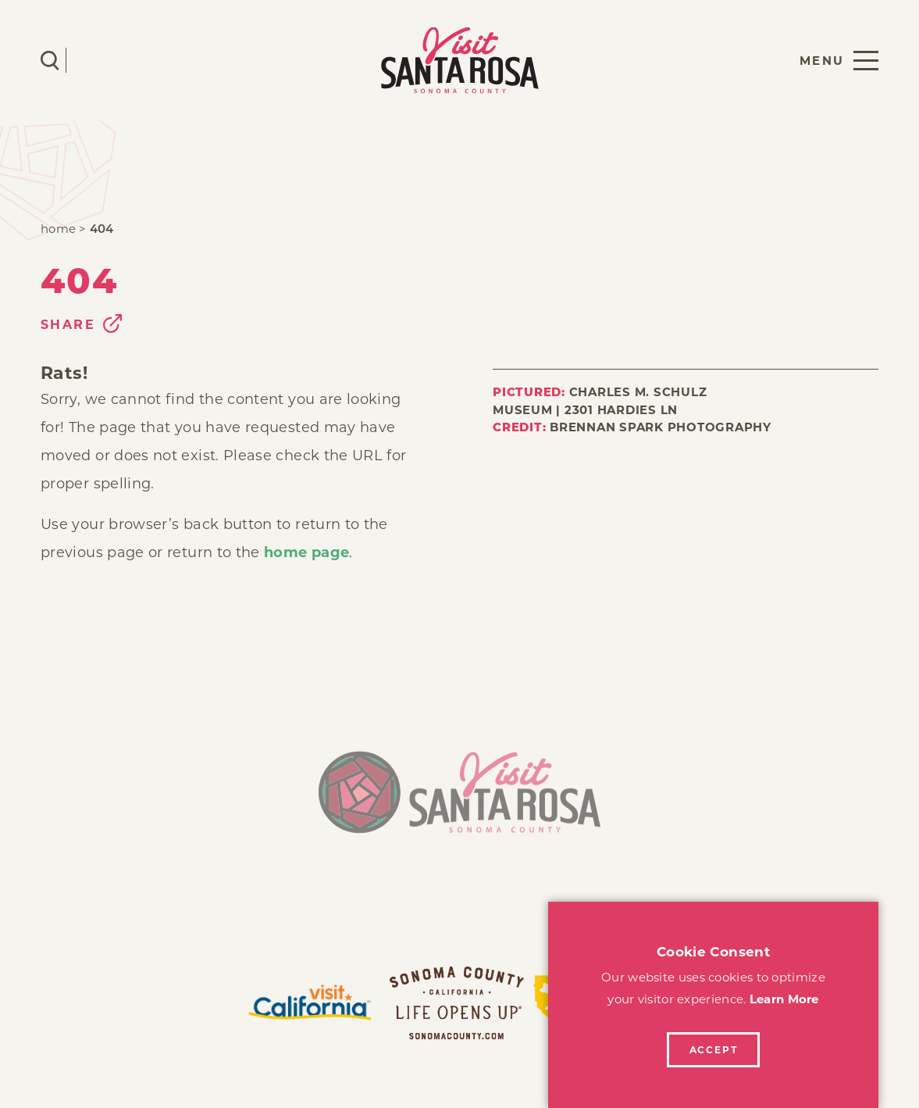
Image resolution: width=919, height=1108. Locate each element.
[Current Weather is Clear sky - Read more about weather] (96, 60)
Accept (713, 1050)
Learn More (784, 999)
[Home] (459, 799)
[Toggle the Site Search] (50, 60)
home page (306, 552)
